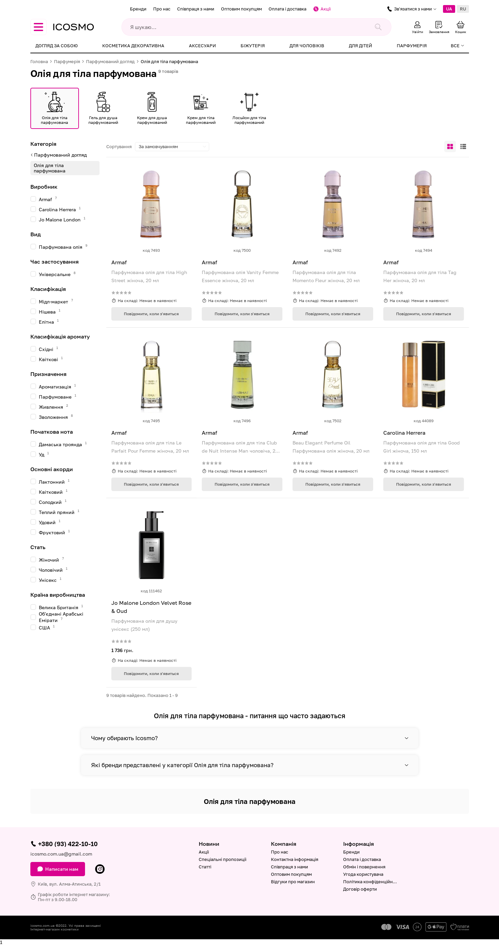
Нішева (49, 311)
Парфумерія (412, 45)
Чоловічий (53, 569)
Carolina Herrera (60, 209)
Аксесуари (202, 45)
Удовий (49, 522)
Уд (44, 454)
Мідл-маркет (56, 301)
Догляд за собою (56, 45)
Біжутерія (253, 45)
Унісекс (50, 579)
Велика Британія (61, 607)
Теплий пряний (59, 512)
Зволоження (56, 416)
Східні (48, 349)
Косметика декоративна (133, 45)
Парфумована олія (63, 246)
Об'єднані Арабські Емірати (61, 617)
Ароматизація (57, 386)
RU (463, 8)
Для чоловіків (306, 45)
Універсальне (57, 274)
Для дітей (360, 45)
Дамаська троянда (63, 444)
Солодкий (52, 501)
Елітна (49, 321)
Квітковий (53, 491)
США (47, 627)
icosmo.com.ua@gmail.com (61, 854)
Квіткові (51, 359)
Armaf (48, 199)
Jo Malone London (62, 219)
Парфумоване (57, 396)
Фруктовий (54, 532)
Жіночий (51, 559)
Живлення (53, 406)
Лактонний (54, 481)
